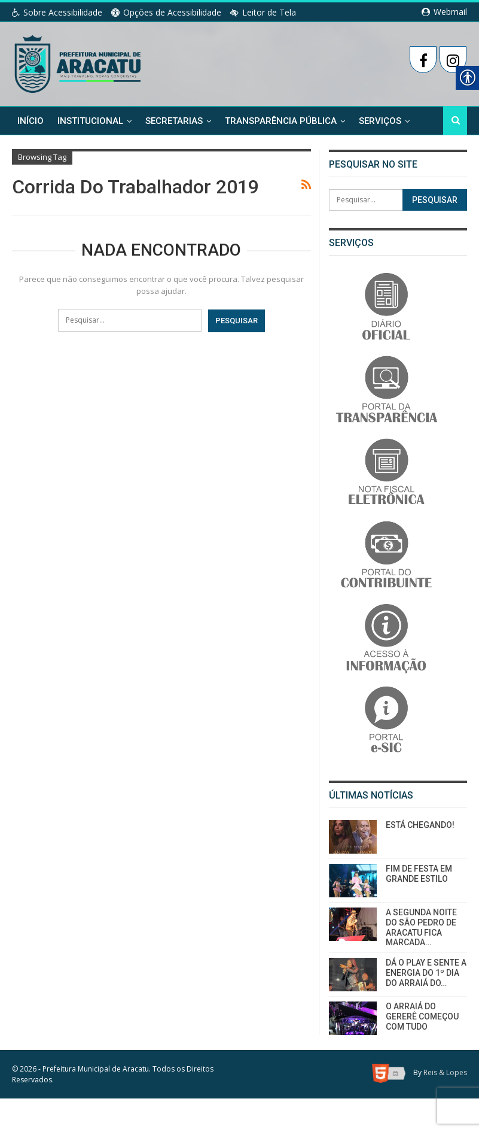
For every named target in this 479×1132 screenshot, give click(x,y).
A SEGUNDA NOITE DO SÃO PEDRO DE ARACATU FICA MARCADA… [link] (421, 927)
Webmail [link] (444, 11)
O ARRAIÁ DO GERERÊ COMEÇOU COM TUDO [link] (422, 1016)
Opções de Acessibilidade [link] (166, 12)
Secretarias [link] (174, 120)
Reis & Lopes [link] (445, 1072)
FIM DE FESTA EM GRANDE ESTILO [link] (419, 874)
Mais (369, 120)
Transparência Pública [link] (281, 120)
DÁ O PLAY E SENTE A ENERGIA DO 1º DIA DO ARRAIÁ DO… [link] (426, 973)
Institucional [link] (90, 120)
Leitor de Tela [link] (263, 12)
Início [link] (30, 120)
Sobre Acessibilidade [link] (57, 12)
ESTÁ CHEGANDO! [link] (420, 825)
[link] (78, 61)
